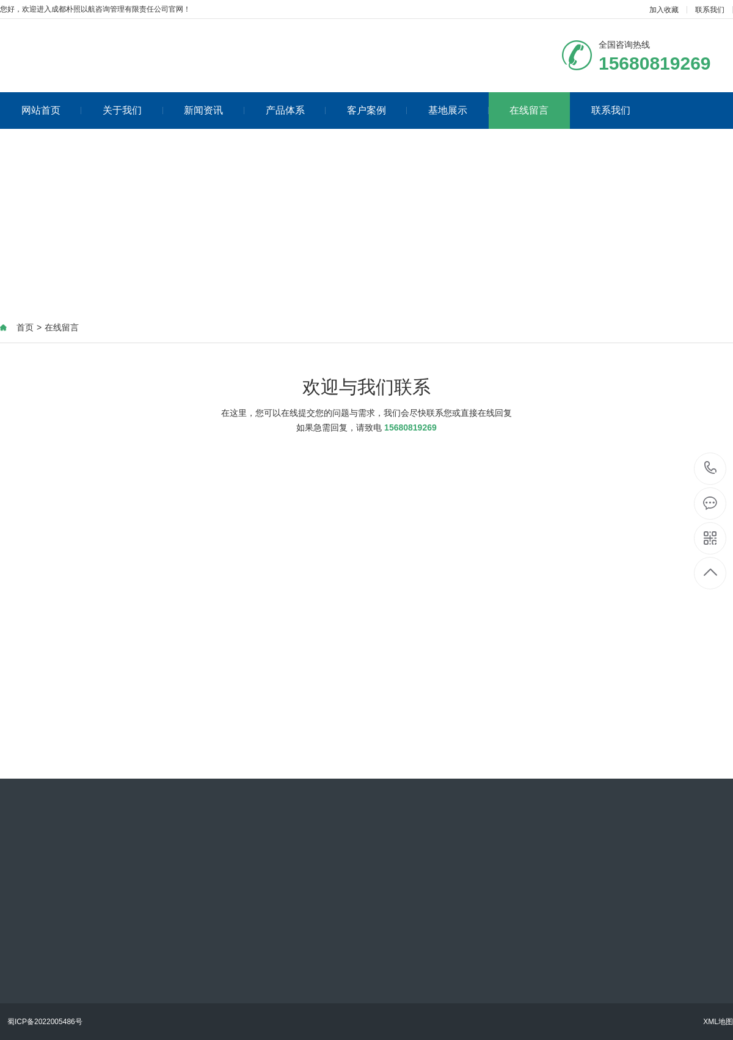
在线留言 (529, 110)
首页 (25, 327)
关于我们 (133, 110)
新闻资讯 (214, 110)
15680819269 (711, 468)
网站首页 (51, 110)
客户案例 (377, 110)
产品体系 (296, 110)
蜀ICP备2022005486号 (44, 1021)
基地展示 (458, 110)
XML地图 (718, 1021)
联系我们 (709, 9)
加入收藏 (664, 9)
